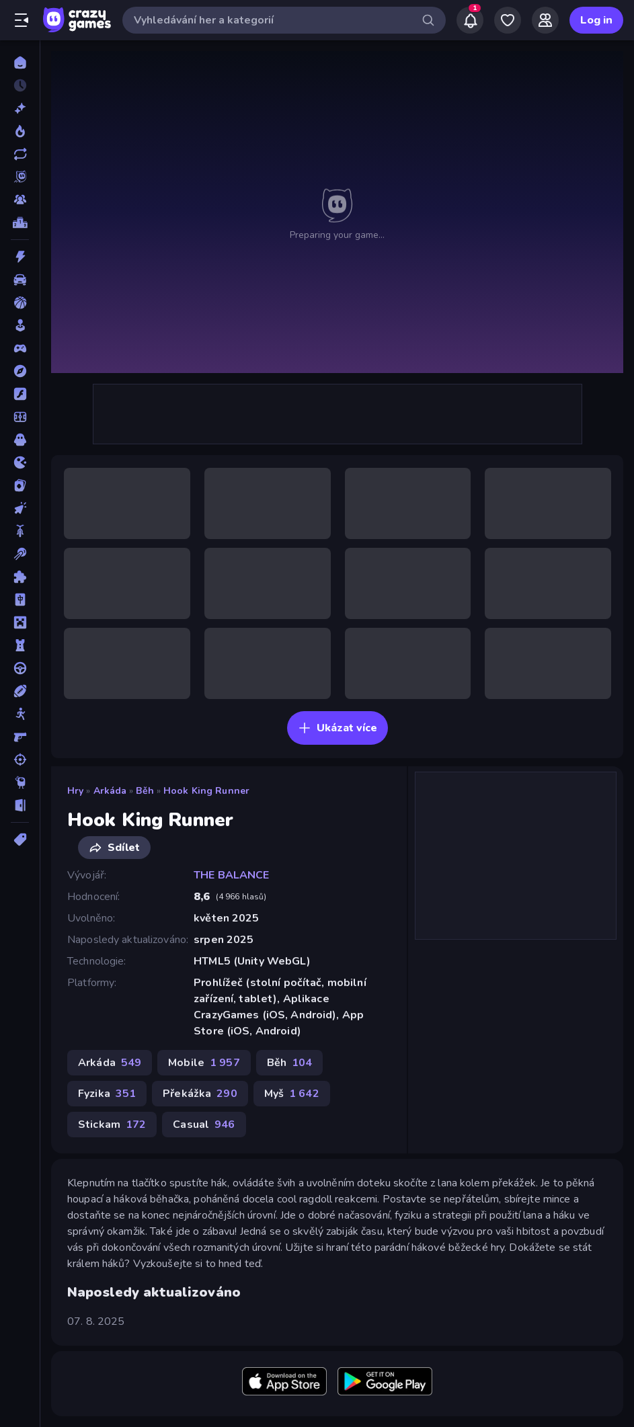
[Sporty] (20, 691)
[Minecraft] (20, 622)
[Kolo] (20, 531)
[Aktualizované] (20, 153)
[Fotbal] (20, 416)
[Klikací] (20, 508)
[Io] (20, 462)
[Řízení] (20, 668)
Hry (75, 790)
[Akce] (20, 256)
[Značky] (20, 839)
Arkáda (110, 790)
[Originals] (20, 176)
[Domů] (20, 62)
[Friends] (545, 20)
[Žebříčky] (20, 222)
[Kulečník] (20, 553)
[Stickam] (20, 713)
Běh (144, 790)
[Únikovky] (20, 805)
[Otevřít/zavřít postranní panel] (21, 20)
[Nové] (20, 108)
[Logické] (20, 576)
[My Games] (507, 20)
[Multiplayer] (20, 199)
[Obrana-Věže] (20, 645)
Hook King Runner (206, 790)
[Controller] (20, 348)
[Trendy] (20, 131)
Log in (596, 20)
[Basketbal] (20, 302)
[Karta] (20, 485)
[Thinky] (20, 782)
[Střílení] (20, 759)
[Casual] (20, 325)
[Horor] (20, 439)
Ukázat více (337, 728)
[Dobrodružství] (20, 371)
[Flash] (20, 393)
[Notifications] (470, 20)
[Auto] (20, 279)
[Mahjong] (20, 599)
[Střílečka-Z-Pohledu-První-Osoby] (20, 736)
